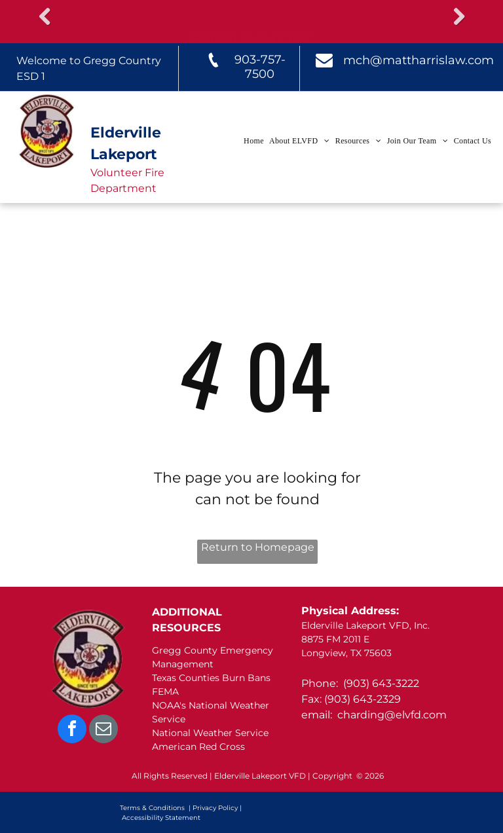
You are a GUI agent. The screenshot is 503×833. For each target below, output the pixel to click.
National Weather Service (210, 733)
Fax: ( (314, 699)
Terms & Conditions (152, 808)
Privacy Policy (215, 808)
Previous (44, 17)
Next (458, 17)
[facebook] (72, 730)
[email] (103, 730)
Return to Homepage (257, 547)
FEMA (165, 691)
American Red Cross (198, 746)
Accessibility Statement (161, 817)
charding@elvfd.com (392, 715)
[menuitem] (253, 141)
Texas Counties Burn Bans (211, 678)
